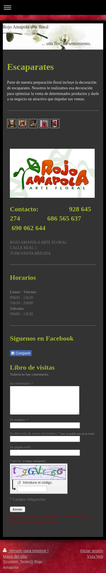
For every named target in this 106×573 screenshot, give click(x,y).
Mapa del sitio (15, 556)
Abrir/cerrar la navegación (53, 7)
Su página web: (20, 447)
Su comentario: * (21, 383)
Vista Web (95, 556)
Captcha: (27, 461)
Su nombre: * (19, 420)
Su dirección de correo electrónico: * (52, 434)
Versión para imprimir (25, 550)
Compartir (21, 353)
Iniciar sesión (91, 550)
